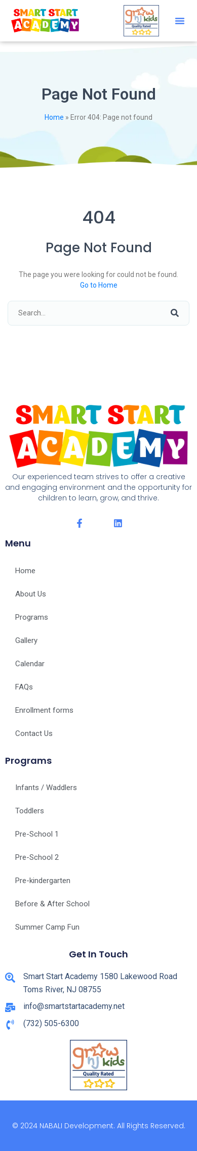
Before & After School (52, 903)
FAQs (24, 687)
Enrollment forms (44, 710)
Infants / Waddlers (46, 787)
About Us (30, 593)
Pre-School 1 (37, 834)
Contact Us (34, 733)
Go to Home (98, 285)
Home (54, 117)
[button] (179, 20)
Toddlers (29, 810)
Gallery (26, 640)
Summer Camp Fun (47, 927)
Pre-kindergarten (42, 880)
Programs (31, 617)
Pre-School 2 (37, 857)
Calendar (30, 663)
